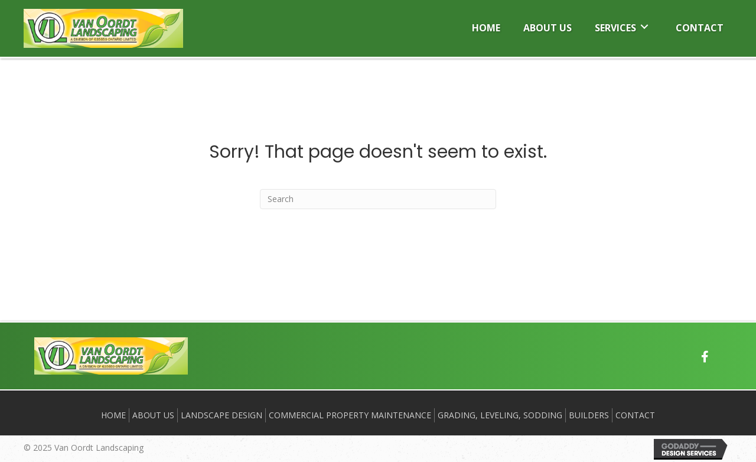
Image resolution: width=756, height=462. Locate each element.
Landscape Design (221, 415)
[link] (486, 27)
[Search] (378, 199)
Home (113, 415)
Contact (635, 415)
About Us (153, 415)
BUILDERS (589, 415)
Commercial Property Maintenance (350, 415)
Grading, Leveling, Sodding (500, 415)
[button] (705, 357)
